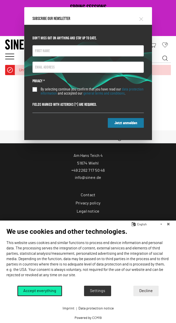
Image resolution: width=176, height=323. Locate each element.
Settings (97, 291)
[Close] (168, 224)
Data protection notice (96, 308)
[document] (88, 256)
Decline (146, 291)
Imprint (68, 308)
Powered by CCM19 (88, 318)
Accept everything (39, 291)
